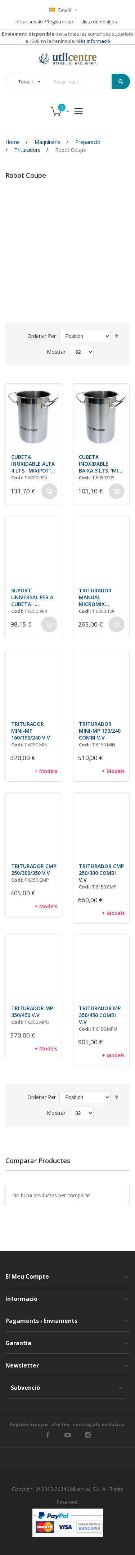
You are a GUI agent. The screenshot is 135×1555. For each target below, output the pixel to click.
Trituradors (27, 149)
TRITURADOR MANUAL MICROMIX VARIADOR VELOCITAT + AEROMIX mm (96, 597)
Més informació (92, 41)
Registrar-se (59, 21)
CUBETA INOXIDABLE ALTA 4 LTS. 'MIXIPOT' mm (33, 463)
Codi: (17, 477)
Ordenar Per (41, 336)
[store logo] (67, 58)
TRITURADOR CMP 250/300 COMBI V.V (101, 873)
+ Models (46, 771)
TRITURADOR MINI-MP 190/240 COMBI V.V (100, 730)
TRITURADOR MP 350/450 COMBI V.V (100, 1015)
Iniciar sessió (28, 21)
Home (12, 142)
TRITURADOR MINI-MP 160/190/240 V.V (30, 730)
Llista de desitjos (99, 21)
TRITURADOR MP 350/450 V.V (32, 1011)
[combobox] (84, 81)
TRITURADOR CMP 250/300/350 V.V (33, 869)
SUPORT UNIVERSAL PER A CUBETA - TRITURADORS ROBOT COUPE (32, 597)
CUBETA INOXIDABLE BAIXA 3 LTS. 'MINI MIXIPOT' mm (101, 463)
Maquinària (47, 142)
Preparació (87, 142)
